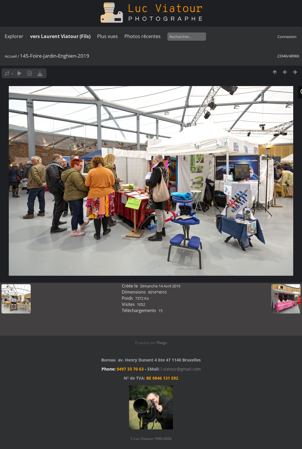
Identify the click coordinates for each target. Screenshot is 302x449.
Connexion (286, 36)
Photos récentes (142, 36)
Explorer (14, 36)
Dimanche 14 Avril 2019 (160, 286)
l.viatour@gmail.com (181, 369)
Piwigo (162, 342)
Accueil (11, 56)
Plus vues (107, 36)
